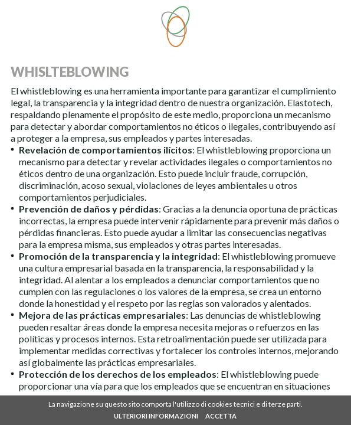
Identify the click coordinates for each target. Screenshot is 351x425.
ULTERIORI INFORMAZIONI (156, 416)
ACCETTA (221, 416)
